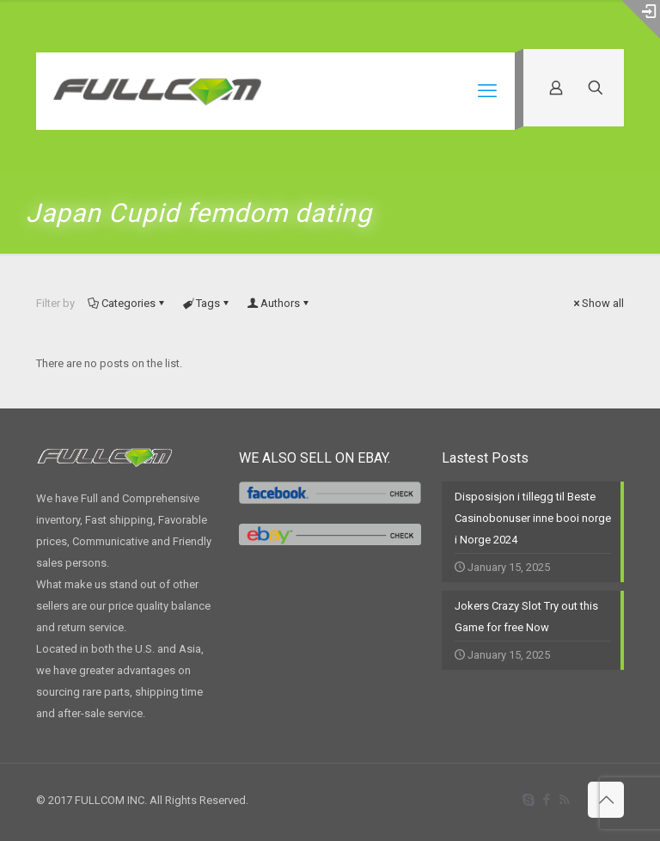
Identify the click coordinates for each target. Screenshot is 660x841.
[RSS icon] (564, 799)
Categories (127, 303)
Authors (279, 303)
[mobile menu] (487, 91)
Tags (206, 303)
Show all (597, 303)
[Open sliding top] (640, 19)
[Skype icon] (528, 799)
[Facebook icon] (546, 799)
